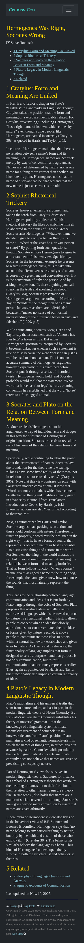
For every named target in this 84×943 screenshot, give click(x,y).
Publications (48, 906)
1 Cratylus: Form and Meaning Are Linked (44, 51)
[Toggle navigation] (68, 9)
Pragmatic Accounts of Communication (41, 885)
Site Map (17, 933)
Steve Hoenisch (44, 910)
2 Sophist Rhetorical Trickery (34, 56)
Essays (13, 906)
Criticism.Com (22, 9)
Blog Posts (29, 906)
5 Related (20, 79)
